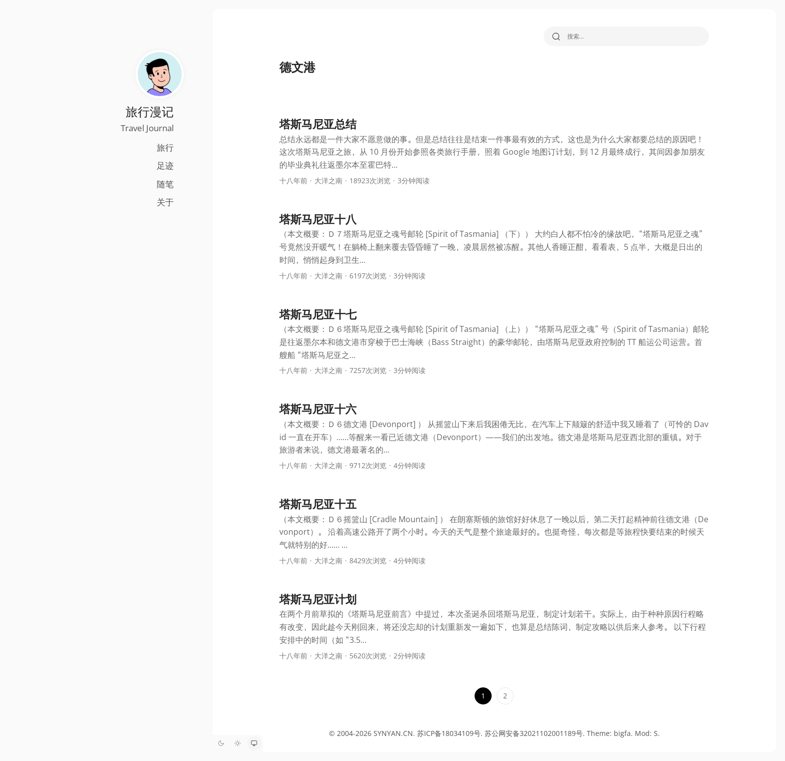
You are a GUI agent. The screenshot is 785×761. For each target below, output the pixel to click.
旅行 (157, 147)
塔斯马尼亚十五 (314, 503)
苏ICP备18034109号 (445, 733)
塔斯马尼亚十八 (314, 218)
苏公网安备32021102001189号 (530, 733)
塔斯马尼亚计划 (314, 598)
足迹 (157, 165)
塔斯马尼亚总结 (314, 123)
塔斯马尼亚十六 (314, 408)
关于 (157, 202)
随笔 (157, 184)
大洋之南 (325, 180)
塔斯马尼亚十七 (314, 313)
